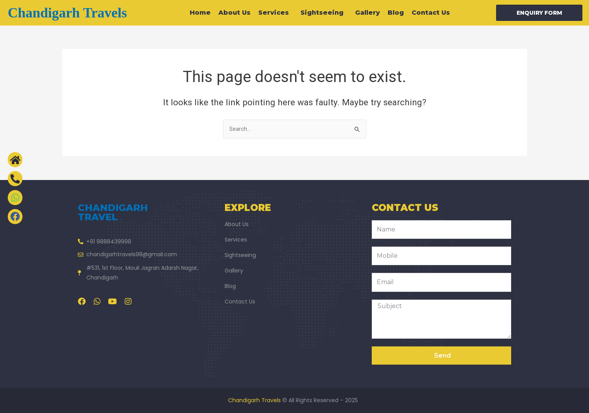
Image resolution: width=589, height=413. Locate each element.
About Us (234, 12)
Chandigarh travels (67, 13)
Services (275, 13)
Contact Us (431, 12)
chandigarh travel (113, 212)
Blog (396, 12)
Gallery (367, 12)
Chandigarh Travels (254, 400)
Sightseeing (324, 13)
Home (200, 12)
